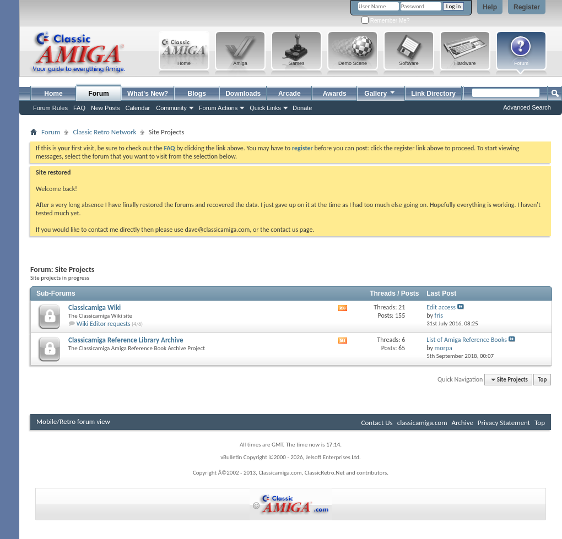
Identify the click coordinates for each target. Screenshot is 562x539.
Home (53, 93)
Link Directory (433, 93)
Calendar (138, 108)
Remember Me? (385, 21)
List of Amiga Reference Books (466, 340)
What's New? (147, 93)
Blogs (197, 93)
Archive (462, 422)
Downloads (243, 93)
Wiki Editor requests (104, 324)
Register (527, 7)
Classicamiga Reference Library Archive (125, 340)
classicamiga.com (422, 422)
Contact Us (377, 422)
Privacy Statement (504, 422)
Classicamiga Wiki (94, 307)
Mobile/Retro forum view (73, 421)
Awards (335, 93)
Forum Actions (218, 108)
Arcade (289, 93)
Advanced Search (527, 107)
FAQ (79, 108)
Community (171, 108)
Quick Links (265, 108)
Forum (98, 93)
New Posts (105, 108)
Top (542, 379)
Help (490, 7)
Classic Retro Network (104, 132)
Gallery (380, 92)
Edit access (441, 307)
